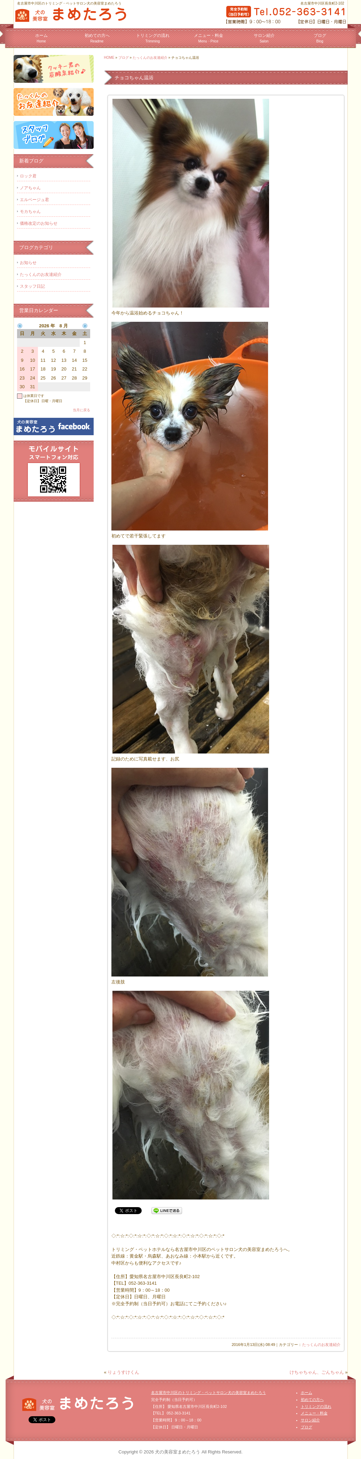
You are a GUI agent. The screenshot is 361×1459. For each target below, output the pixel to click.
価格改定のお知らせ (38, 223)
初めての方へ (97, 38)
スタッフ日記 (32, 286)
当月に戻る (81, 410)
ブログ (320, 38)
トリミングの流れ (153, 38)
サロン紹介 (264, 38)
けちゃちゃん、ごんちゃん (317, 1372)
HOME (109, 57)
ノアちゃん (30, 187)
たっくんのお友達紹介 (150, 57)
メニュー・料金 (208, 38)
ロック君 (28, 176)
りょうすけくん (123, 1372)
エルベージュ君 (34, 199)
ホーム (41, 38)
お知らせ (28, 262)
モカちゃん (30, 211)
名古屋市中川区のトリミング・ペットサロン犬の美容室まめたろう (208, 1392)
